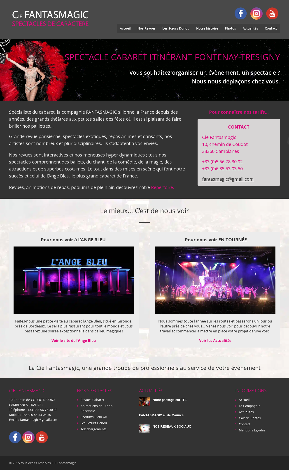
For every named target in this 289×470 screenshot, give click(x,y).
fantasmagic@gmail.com (228, 179)
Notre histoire (207, 28)
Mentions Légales (252, 430)
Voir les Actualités (215, 340)
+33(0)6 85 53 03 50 (36, 414)
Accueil (125, 28)
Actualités (250, 28)
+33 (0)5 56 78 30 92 (42, 410)
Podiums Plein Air (94, 417)
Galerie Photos (250, 418)
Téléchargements (94, 429)
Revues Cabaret (92, 400)
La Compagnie (249, 406)
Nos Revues (147, 28)
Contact (271, 28)
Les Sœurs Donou (175, 28)
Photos (230, 28)
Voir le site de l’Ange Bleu (73, 340)
